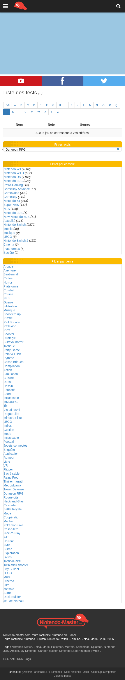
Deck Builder (12, 597)
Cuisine (9, 378)
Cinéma (9, 244)
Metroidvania (12, 485)
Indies (8, 425)
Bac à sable (11, 473)
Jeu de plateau (14, 601)
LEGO (8, 236)
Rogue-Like (11, 414)
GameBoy (10, 197)
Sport (7, 394)
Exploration (11, 553)
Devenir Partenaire (34, 671)
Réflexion (10, 326)
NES (7, 209)
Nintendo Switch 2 (16, 240)
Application (11, 453)
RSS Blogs (24, 659)
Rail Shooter (12, 322)
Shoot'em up (12, 314)
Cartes (8, 278)
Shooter (9, 334)
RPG (7, 330)
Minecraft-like (13, 417)
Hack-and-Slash (14, 501)
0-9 (7, 105)
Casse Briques (13, 362)
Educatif (9, 390)
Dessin (8, 386)
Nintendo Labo (68, 650)
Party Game (12, 350)
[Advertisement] (62, 32)
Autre (7, 593)
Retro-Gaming (13, 185)
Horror (8, 282)
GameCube (11, 193)
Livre (7, 461)
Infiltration (10, 306)
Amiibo (14, 650)
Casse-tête (11, 529)
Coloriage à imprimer (103, 671)
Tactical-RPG (12, 561)
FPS (6, 298)
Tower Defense (14, 489)
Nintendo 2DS (13, 213)
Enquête (9, 449)
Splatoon (96, 646)
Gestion (9, 430)
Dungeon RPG (13, 493)
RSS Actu (9, 659)
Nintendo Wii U (14, 173)
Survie (8, 549)
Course (8, 294)
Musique (9, 232)
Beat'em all (11, 274)
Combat (9, 290)
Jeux (86, 671)
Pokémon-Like (13, 525)
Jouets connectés (15, 445)
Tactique (9, 346)
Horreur (9, 541)
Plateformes (12, 248)
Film (6, 537)
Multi (7, 577)
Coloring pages (62, 675)
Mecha (8, 521)
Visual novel (12, 410)
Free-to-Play (12, 533)
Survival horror (13, 342)
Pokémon (57, 646)
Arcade (8, 266)
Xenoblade (83, 646)
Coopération (12, 517)
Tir (5, 405)
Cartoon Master (48, 650)
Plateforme (11, 286)
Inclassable (11, 398)
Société (9, 252)
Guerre (8, 302)
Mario (46, 646)
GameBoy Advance (17, 189)
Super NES (11, 204)
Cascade (10, 505)
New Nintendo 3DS (17, 216)
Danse (8, 382)
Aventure (10, 270)
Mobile (8, 229)
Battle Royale (13, 509)
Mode (7, 433)
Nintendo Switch (15, 224)
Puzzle (8, 318)
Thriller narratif (13, 481)
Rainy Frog (11, 477)
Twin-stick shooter (16, 565)
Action (8, 370)
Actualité (9, 220)
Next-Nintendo (72, 671)
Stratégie (10, 338)
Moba (7, 513)
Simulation (11, 374)
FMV (7, 545)
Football (9, 441)
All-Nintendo (55, 671)
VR (6, 465)
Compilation (12, 366)
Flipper (8, 469)
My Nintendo (29, 650)
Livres (8, 557)
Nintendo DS (12, 177)
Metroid (69, 646)
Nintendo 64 (12, 201)
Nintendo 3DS (13, 181)
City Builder (11, 569)
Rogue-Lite (11, 497)
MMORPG (11, 401)
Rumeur (9, 457)
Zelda (37, 646)
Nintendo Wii (12, 169)
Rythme (9, 358)
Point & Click (12, 354)
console (9, 589)
